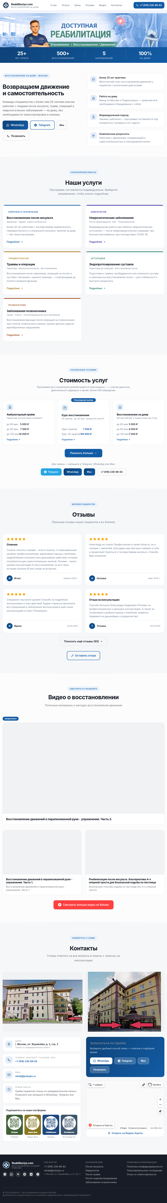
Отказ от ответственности (141, 1174)
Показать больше (83, 453)
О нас (54, 5)
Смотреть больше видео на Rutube (83, 904)
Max (62, 125)
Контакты (116, 5)
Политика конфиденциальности (144, 1166)
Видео (102, 5)
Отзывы (89, 5)
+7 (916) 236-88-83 (149, 5)
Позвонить (16, 136)
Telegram (42, 125)
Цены (78, 5)
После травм (92, 1174)
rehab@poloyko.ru (25, 1076)
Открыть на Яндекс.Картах (125, 1133)
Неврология (92, 1170)
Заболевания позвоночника (101, 1182)
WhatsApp (15, 125)
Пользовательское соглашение (144, 1170)
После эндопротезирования (101, 1178)
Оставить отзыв (83, 655)
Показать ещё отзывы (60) (83, 641)
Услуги (65, 5)
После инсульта (94, 1166)
